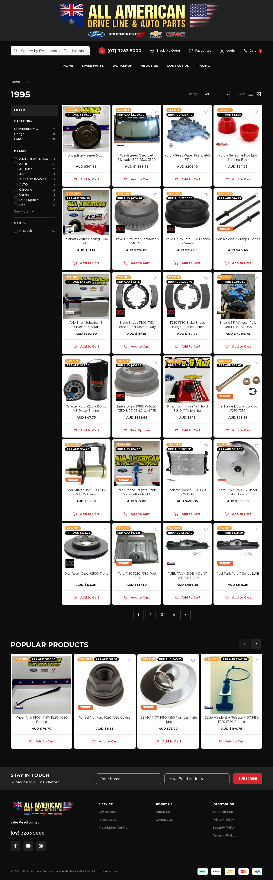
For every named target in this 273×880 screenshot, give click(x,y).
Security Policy (223, 827)
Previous (244, 644)
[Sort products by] (215, 94)
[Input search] (50, 50)
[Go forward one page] (185, 615)
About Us (149, 66)
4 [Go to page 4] (174, 615)
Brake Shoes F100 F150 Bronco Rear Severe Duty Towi (137, 327)
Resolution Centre (113, 827)
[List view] (250, 94)
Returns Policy (223, 835)
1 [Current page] (138, 615)
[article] (41, 702)
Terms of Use (222, 812)
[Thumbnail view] (258, 94)
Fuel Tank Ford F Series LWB (237, 574)
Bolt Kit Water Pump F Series (238, 239)
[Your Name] (128, 778)
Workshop (122, 66)
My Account (108, 812)
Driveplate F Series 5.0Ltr (86, 155)
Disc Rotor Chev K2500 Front (86, 574)
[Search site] (15, 50)
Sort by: (192, 94)
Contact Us (178, 66)
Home (68, 66)
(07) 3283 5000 (28, 833)
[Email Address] (197, 778)
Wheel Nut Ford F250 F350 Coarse (105, 717)
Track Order (108, 820)
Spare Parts (93, 66)
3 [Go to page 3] (162, 615)
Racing (203, 66)
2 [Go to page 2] (150, 615)
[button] (227, 50)
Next (256, 644)
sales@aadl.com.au (25, 822)
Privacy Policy (223, 820)
